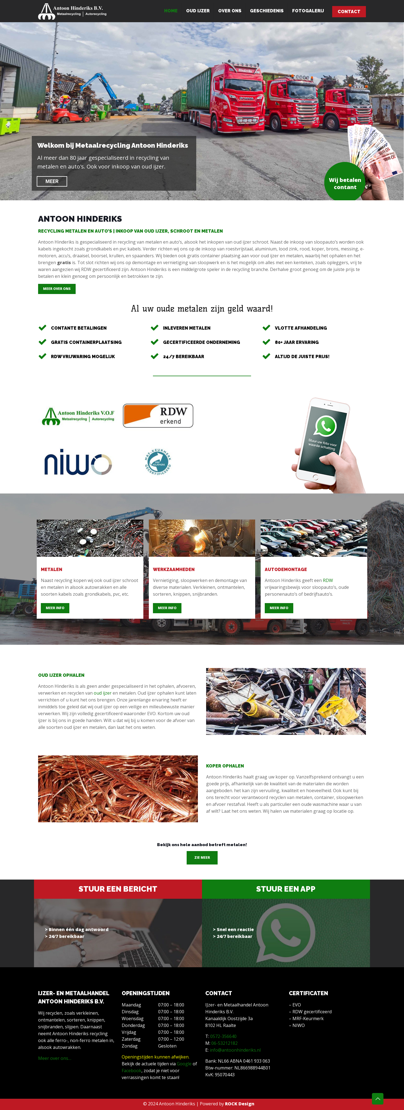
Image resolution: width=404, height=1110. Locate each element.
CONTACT (349, 11)
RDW (328, 580)
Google (184, 1064)
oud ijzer (103, 693)
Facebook (131, 1071)
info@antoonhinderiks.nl (235, 1050)
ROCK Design (239, 1104)
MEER (51, 181)
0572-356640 (223, 1036)
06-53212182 (224, 1043)
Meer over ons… (54, 1058)
